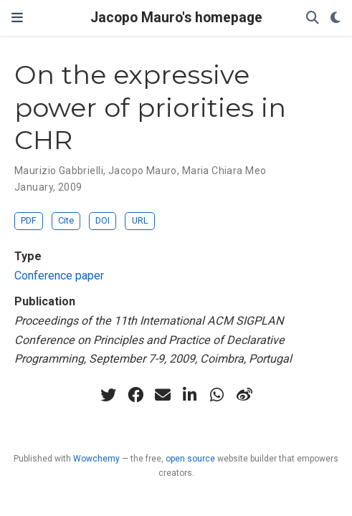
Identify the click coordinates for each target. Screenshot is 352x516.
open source (190, 459)
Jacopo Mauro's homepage (176, 17)
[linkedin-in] (190, 395)
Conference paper (59, 275)
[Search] (312, 18)
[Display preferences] (335, 18)
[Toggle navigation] (17, 17)
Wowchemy (96, 459)
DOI (102, 220)
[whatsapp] (217, 395)
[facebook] (135, 395)
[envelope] (162, 395)
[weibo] (244, 395)
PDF (29, 220)
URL (140, 220)
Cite (66, 220)
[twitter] (108, 395)
